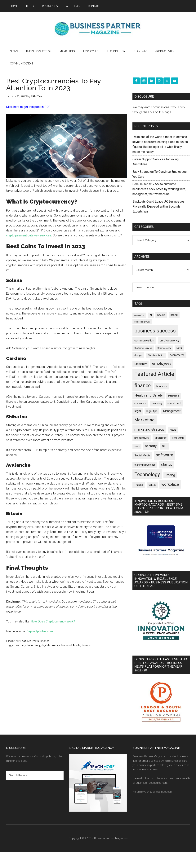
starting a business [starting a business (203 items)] (144, 464)
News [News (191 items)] (173, 429)
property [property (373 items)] (160, 438)
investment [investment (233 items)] (174, 403)
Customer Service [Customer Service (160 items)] (143, 348)
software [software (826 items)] (164, 455)
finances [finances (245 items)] (161, 386)
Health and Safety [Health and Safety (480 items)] (148, 395)
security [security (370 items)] (151, 446)
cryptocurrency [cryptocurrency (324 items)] (169, 340)
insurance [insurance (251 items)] (140, 403)
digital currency (51, 645)
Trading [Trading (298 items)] (170, 475)
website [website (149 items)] (152, 485)
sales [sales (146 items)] (137, 446)
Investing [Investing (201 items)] (157, 403)
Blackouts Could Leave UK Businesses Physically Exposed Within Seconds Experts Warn (158, 206)
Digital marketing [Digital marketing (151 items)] (156, 355)
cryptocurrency (31, 645)
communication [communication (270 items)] (144, 340)
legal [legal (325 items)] (137, 411)
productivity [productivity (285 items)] (141, 438)
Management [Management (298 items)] (171, 411)
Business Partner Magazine (98, 28)
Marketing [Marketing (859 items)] (144, 420)
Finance (44, 641)
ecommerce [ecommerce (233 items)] (177, 355)
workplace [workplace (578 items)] (170, 484)
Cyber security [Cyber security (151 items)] (164, 348)
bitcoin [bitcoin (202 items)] (161, 315)
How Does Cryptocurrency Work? (53, 621)
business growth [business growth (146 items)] (142, 322)
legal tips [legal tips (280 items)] (152, 411)
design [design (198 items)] (138, 355)
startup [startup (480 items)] (166, 464)
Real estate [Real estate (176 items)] (178, 438)
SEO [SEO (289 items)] (164, 446)
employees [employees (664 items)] (162, 363)
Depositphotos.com (39, 631)
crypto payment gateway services (28, 235)
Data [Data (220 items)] (179, 347)
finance (86, 645)
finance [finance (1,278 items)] (142, 385)
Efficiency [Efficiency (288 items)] (140, 364)
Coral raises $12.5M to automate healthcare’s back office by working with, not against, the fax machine (159, 189)
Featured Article (70, 645)
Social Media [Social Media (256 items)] (142, 455)
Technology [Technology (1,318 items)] (147, 474)
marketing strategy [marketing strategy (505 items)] (149, 429)
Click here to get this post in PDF (28, 107)
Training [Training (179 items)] (138, 485)
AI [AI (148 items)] (151, 315)
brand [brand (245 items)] (174, 314)
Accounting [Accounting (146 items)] (139, 315)
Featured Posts (29, 641)
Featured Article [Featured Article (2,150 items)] (154, 374)
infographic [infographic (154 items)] (173, 396)
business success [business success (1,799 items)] (155, 330)
